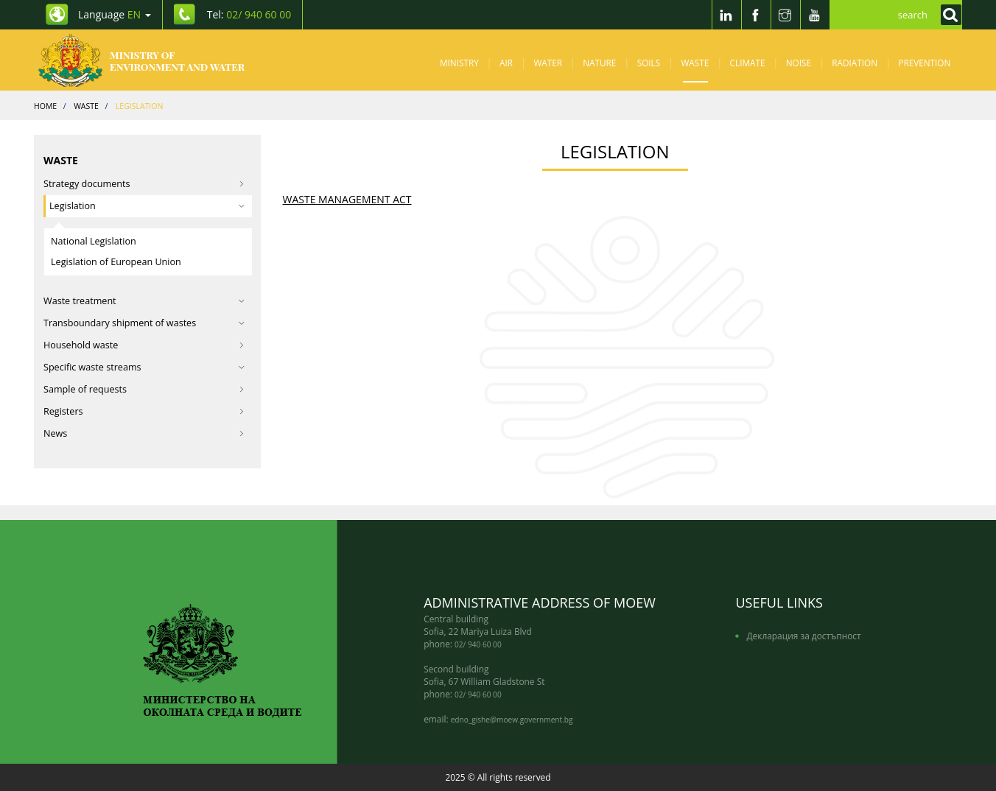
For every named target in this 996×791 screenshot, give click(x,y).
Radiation (854, 62)
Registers (144, 411)
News (144, 433)
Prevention (924, 62)
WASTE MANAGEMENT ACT (347, 199)
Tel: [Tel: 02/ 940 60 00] (249, 14)
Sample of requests (144, 389)
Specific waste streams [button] (144, 367)
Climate (747, 62)
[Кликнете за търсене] (947, 15)
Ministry (459, 62)
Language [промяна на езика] (114, 14)
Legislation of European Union (116, 262)
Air (506, 62)
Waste (695, 62)
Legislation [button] (147, 206)
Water (547, 62)
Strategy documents (144, 183)
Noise (798, 62)
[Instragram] (785, 14)
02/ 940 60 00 (478, 644)
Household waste (144, 345)
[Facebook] (756, 14)
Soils (648, 62)
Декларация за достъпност (803, 635)
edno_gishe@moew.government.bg (512, 719)
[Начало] (153, 60)
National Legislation (93, 241)
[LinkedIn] (726, 14)
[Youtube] (815, 14)
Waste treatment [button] (144, 301)
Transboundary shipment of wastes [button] (144, 323)
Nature (599, 62)
